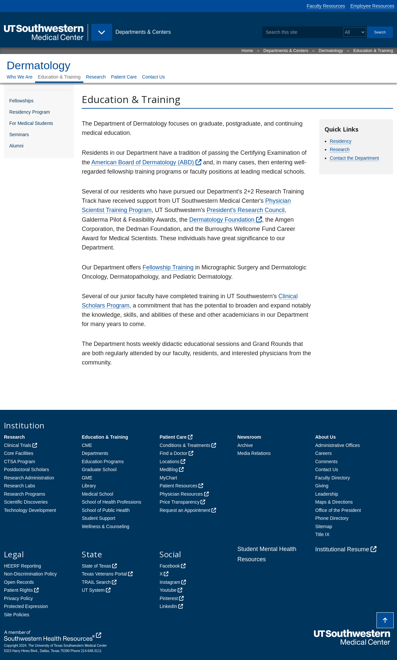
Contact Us (153, 77)
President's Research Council (245, 210)
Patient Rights (18, 590)
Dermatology (331, 50)
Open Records (19, 582)
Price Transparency (179, 502)
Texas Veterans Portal (104, 574)
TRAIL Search (96, 582)
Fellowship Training (168, 267)
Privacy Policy (18, 598)
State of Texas (96, 566)
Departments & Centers (285, 50)
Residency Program (29, 112)
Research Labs (19, 485)
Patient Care (124, 77)
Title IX (322, 534)
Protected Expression (26, 606)
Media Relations (254, 453)
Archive (245, 445)
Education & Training (373, 50)
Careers (323, 453)
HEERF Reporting (22, 566)
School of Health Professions (111, 502)
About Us (325, 437)
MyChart (168, 477)
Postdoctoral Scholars (26, 469)
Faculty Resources (326, 6)
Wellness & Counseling (105, 526)
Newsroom (249, 437)
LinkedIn (168, 606)
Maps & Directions (334, 502)
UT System (93, 590)
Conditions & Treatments (184, 445)
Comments (326, 461)
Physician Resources (181, 494)
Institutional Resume (342, 549)
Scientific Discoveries (26, 502)
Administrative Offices (337, 445)
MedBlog (168, 469)
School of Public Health (106, 510)
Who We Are (19, 77)
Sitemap (323, 526)
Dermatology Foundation (221, 219)
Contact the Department (354, 158)
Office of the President (338, 510)
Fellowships (21, 100)
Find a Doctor (173, 453)
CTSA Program (19, 461)
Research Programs (24, 494)
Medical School (97, 494)
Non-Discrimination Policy (30, 574)
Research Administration (29, 477)
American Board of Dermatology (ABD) (142, 162)
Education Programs (103, 461)
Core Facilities (18, 453)
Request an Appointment (184, 510)
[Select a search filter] (354, 32)
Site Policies (16, 614)
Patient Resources (178, 485)
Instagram (169, 582)
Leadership (326, 494)
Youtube (167, 590)
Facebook (169, 566)
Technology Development (30, 510)
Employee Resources (372, 6)
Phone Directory (331, 518)
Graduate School (99, 469)
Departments (95, 453)
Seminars (19, 134)
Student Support (98, 518)
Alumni (16, 145)
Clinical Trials (17, 445)
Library (89, 485)
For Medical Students (31, 123)
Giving (322, 485)
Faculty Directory (332, 477)
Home (247, 50)
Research (96, 77)
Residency (340, 141)
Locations (169, 461)
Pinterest (168, 598)
